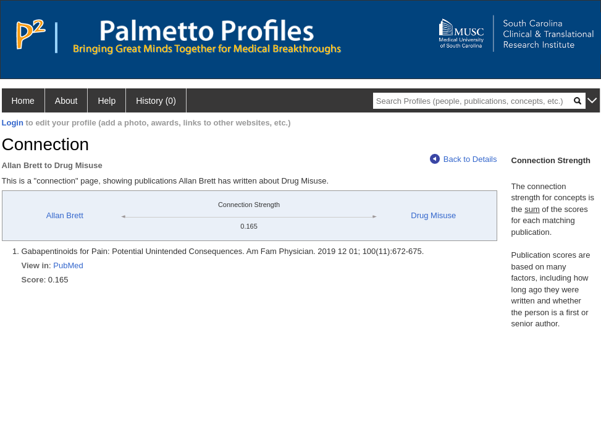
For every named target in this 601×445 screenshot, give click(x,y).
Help (107, 101)
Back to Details (463, 159)
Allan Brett (64, 215)
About (66, 101)
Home (23, 101)
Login (12, 122)
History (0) (156, 101)
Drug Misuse (433, 215)
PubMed (68, 265)
